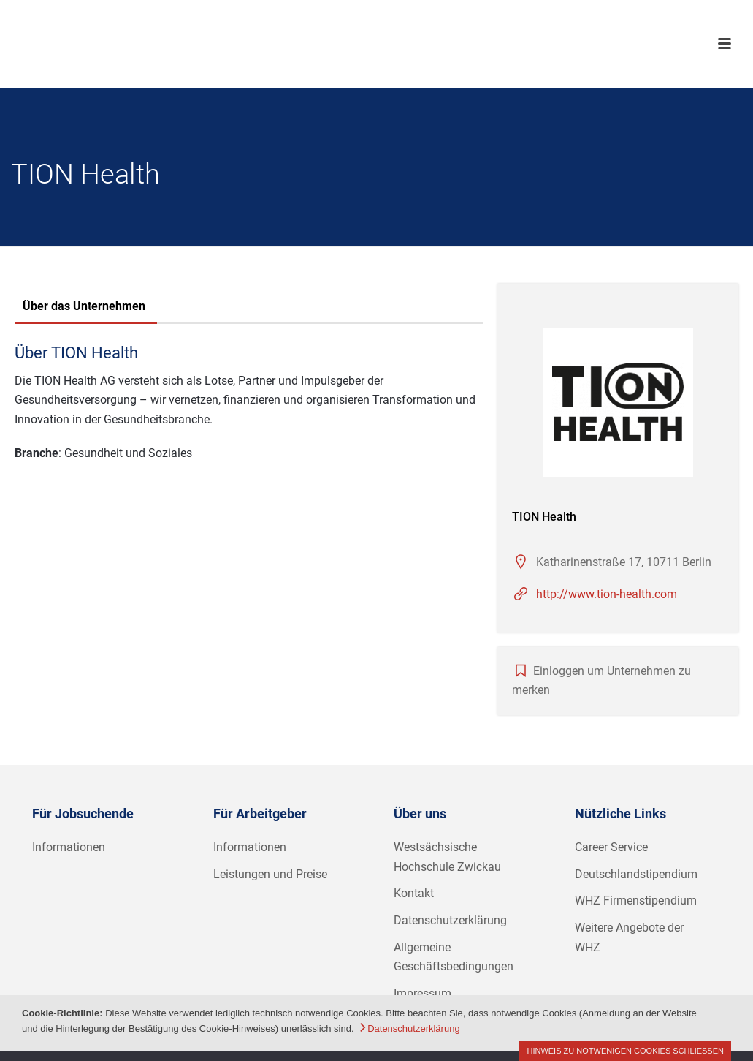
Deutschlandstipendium (636, 874)
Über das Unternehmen (84, 306)
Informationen (68, 847)
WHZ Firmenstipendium (636, 900)
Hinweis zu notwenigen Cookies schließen (625, 1050)
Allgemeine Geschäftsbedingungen (453, 957)
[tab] (84, 308)
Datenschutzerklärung (450, 920)
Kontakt (414, 893)
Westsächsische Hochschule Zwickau (447, 857)
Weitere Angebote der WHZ (629, 937)
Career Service (611, 847)
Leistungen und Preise (270, 874)
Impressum (422, 993)
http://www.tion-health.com (606, 594)
